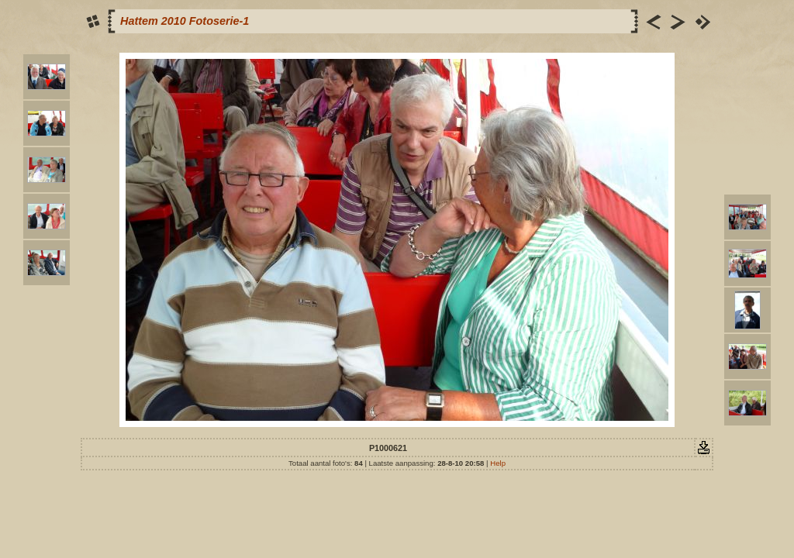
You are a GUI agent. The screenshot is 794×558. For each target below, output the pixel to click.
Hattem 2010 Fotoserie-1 (184, 21)
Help (498, 463)
